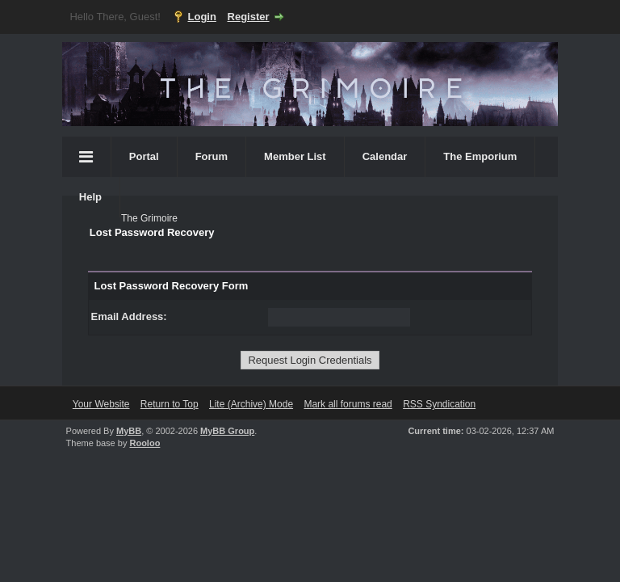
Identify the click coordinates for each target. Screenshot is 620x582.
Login (202, 17)
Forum (211, 156)
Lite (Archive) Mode (251, 404)
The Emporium (480, 156)
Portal (144, 156)
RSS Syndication (439, 404)
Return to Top (169, 404)
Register (249, 17)
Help (90, 197)
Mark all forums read (348, 404)
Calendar (385, 156)
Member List (295, 156)
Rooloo (144, 443)
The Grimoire (149, 218)
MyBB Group (227, 431)
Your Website (101, 404)
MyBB (128, 431)
